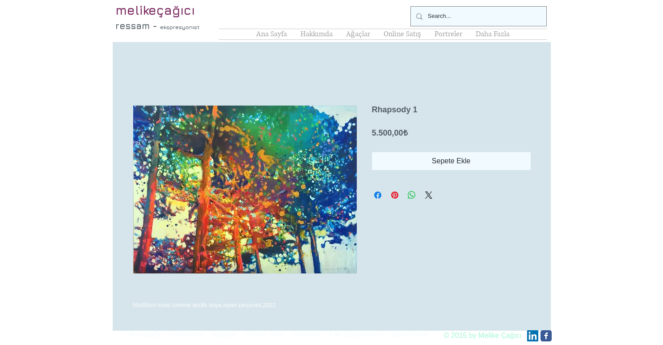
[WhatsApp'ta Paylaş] (411, 195)
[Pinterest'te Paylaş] (394, 195)
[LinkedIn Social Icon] (532, 335)
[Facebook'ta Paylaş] (377, 195)
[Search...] (478, 16)
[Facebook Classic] (546, 335)
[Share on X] (428, 195)
